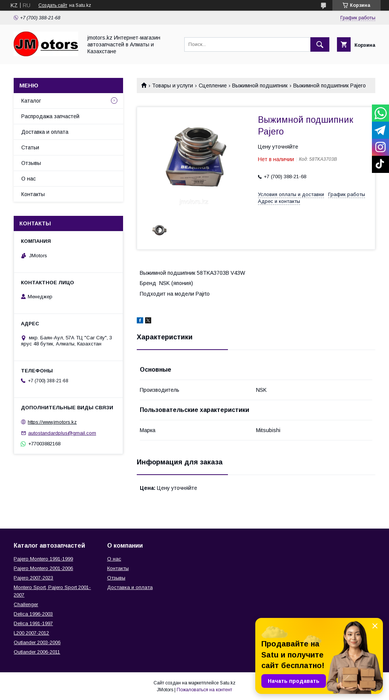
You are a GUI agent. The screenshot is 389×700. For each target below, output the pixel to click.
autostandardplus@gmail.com (62, 433)
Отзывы (31, 163)
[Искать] (319, 44)
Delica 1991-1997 (33, 623)
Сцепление (213, 85)
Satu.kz (228, 683)
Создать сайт (52, 5)
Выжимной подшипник (260, 85)
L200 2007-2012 (31, 633)
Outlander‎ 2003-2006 (37, 642)
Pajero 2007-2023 (33, 578)
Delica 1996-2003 (33, 614)
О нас (28, 179)
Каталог (31, 101)
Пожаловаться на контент (204, 689)
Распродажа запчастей (50, 116)
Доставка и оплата (44, 132)
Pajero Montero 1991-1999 (43, 559)
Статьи (30, 147)
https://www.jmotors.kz (52, 422)
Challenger (26, 604)
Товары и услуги (172, 85)
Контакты (33, 194)
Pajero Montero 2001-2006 (43, 568)
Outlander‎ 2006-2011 (37, 652)
